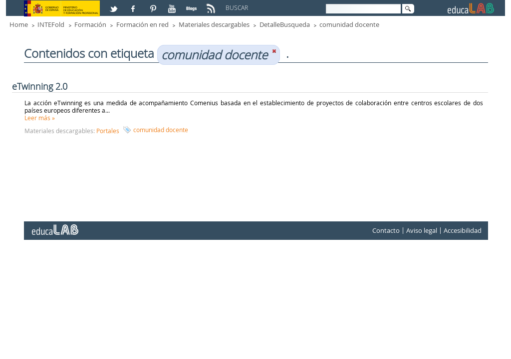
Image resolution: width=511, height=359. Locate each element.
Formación (90, 24)
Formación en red (142, 24)
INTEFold (50, 24)
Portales (107, 131)
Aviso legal (421, 230)
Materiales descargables (214, 24)
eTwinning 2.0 (39, 86)
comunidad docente (349, 24)
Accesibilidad (463, 230)
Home (18, 24)
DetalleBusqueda (284, 24)
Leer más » (39, 118)
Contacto (386, 230)
